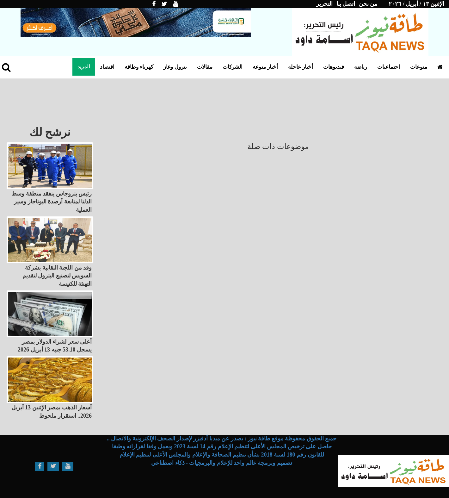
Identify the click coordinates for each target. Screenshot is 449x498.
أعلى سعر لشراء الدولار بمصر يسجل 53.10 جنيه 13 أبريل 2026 (55, 346)
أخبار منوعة (265, 67)
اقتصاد (107, 67)
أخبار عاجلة (300, 67)
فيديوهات (333, 67)
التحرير (324, 4)
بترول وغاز (175, 67)
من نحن (368, 4)
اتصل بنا (345, 4)
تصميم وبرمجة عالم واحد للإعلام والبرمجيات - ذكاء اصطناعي (221, 463)
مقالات (204, 67)
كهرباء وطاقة (139, 67)
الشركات (233, 67)
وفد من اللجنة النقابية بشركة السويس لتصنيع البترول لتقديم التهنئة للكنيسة (57, 276)
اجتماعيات (388, 67)
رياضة (360, 67)
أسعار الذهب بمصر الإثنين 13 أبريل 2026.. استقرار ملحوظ (51, 411)
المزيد (83, 66)
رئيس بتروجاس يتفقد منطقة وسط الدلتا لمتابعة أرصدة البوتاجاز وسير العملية (51, 201)
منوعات (418, 67)
